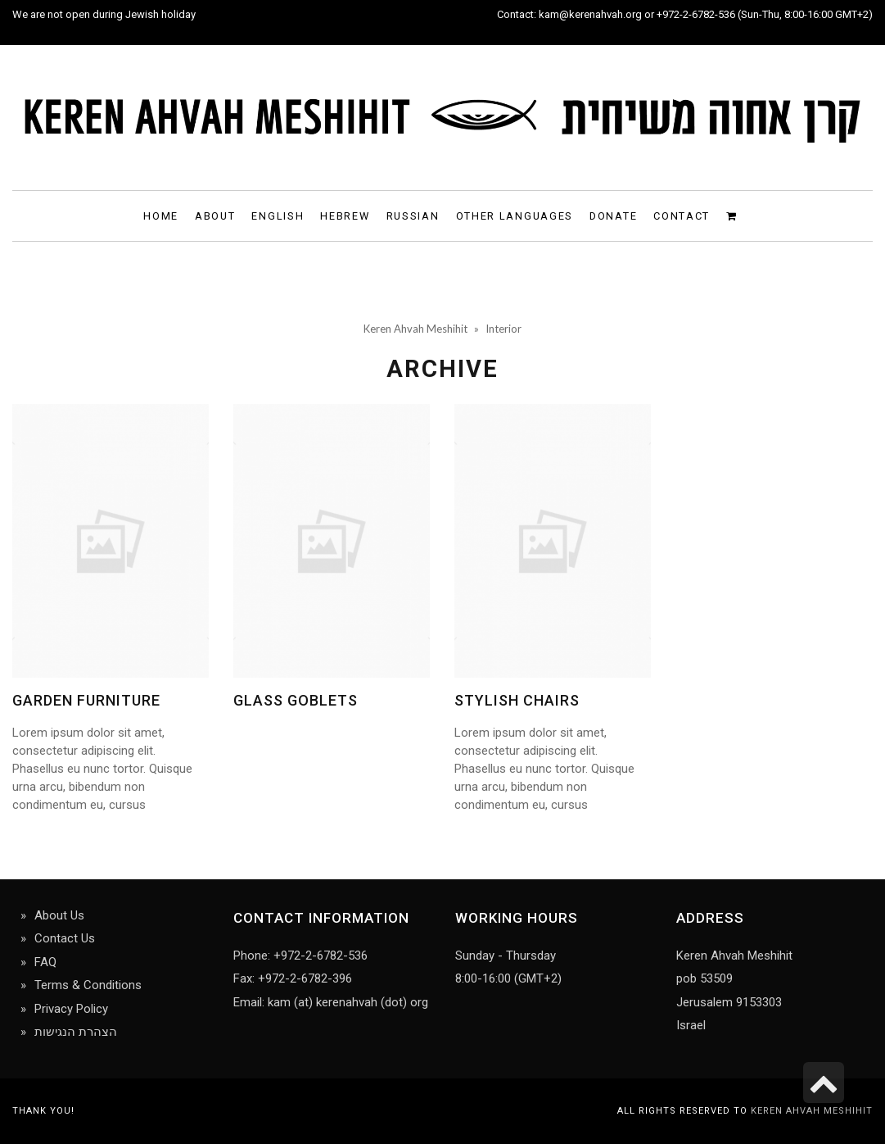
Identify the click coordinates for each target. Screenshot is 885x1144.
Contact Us (64, 938)
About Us (59, 915)
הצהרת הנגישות (75, 1031)
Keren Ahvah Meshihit (812, 1110)
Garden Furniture (86, 700)
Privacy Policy (71, 1008)
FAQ (45, 962)
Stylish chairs (517, 700)
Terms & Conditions (88, 985)
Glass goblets (295, 700)
